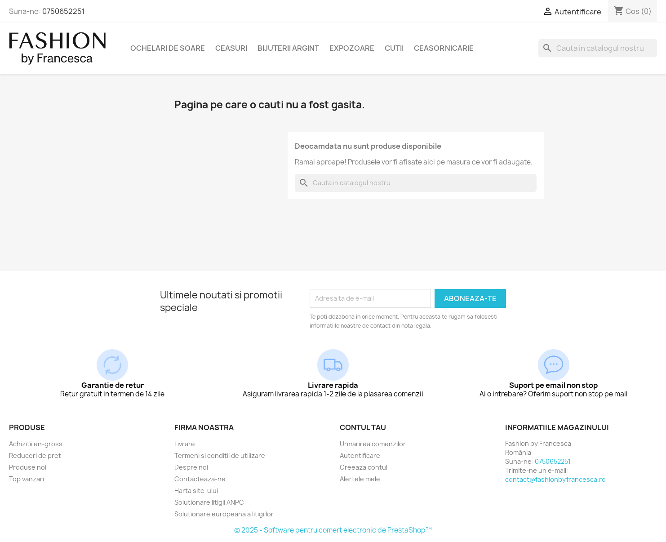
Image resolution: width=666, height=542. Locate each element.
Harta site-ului (196, 490)
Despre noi (191, 467)
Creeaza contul (363, 467)
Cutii (394, 48)
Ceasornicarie (444, 48)
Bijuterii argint (288, 48)
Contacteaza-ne (200, 479)
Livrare (184, 444)
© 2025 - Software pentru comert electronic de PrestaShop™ (333, 530)
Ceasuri (231, 48)
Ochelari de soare (167, 48)
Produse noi (27, 467)
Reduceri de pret (35, 455)
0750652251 (63, 11)
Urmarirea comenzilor (373, 444)
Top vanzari (26, 479)
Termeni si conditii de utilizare (219, 455)
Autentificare (360, 455)
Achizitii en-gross (35, 444)
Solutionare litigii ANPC (209, 502)
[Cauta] (597, 48)
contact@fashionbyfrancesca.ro (555, 479)
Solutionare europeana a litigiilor (224, 514)
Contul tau (363, 427)
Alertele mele (360, 479)
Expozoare (351, 48)
